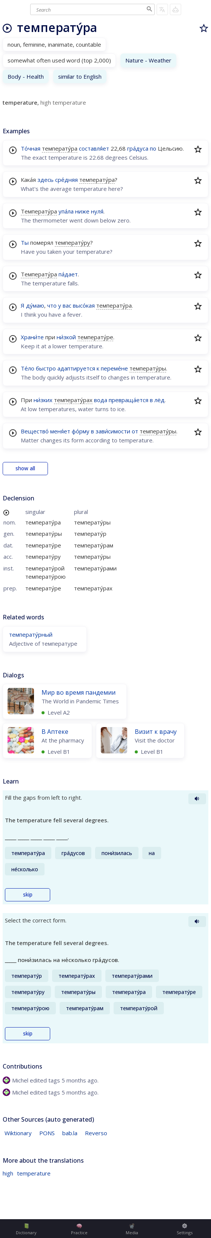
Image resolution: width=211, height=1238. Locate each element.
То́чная (30, 148)
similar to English (80, 76)
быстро (46, 368)
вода (100, 400)
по (153, 148)
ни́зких (43, 400)
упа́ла (66, 211)
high (8, 1173)
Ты (25, 242)
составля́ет (94, 148)
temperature (34, 1173)
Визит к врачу (156, 731)
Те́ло (27, 368)
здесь (45, 179)
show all (25, 468)
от (135, 431)
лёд (159, 400)
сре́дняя (66, 179)
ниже (82, 211)
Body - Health (26, 76)
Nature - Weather (148, 60)
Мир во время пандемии (79, 692)
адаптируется (76, 368)
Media (132, 1229)
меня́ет (60, 431)
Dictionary (26, 1229)
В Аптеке (55, 731)
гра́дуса (137, 148)
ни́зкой (66, 337)
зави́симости (112, 431)
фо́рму (80, 431)
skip (27, 894)
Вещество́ (35, 431)
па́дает (68, 274)
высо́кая (84, 305)
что (52, 305)
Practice (79, 1229)
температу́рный (30, 634)
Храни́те (32, 337)
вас (67, 305)
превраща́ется (128, 400)
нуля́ (97, 211)
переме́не (114, 368)
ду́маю (35, 305)
